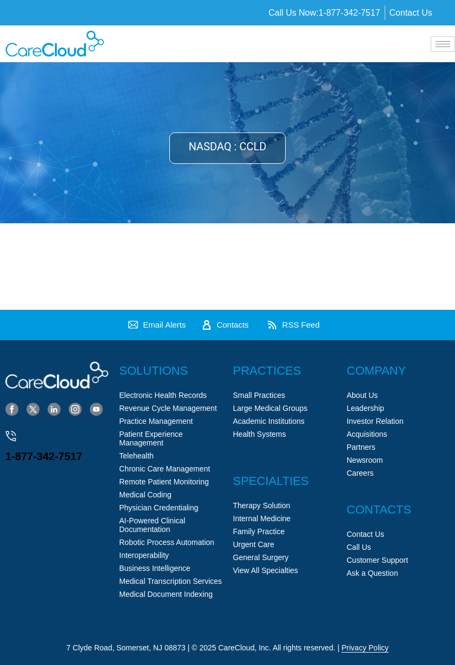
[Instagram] (75, 409)
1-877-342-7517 (43, 456)
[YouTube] (96, 409)
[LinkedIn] (54, 409)
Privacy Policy (364, 647)
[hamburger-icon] (443, 44)
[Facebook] (12, 409)
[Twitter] (33, 409)
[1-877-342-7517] (10, 436)
